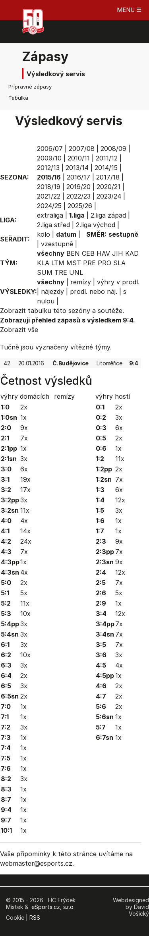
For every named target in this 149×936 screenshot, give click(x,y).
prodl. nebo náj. (93, 291)
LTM (57, 263)
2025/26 (80, 206)
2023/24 (109, 196)
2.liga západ (108, 215)
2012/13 (48, 168)
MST (73, 263)
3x (23, 459)
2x (23, 407)
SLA (119, 263)
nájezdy (52, 291)
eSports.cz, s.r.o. (53, 906)
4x (24, 521)
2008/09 (113, 148)
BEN (73, 253)
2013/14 (77, 168)
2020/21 (108, 187)
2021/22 (48, 196)
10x (25, 614)
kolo (43, 234)
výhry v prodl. (118, 282)
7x (24, 438)
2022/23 (78, 196)
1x (23, 417)
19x (25, 479)
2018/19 (48, 187)
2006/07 (50, 148)
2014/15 (106, 168)
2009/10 (49, 158)
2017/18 (108, 177)
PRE (89, 263)
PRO (104, 263)
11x (24, 510)
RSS (34, 917)
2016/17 (78, 177)
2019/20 (78, 187)
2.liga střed (53, 225)
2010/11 (79, 158)
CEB (88, 253)
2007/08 (82, 148)
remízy (80, 282)
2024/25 (49, 206)
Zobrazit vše (19, 330)
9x (24, 428)
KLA (43, 263)
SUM (44, 272)
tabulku (39, 311)
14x (25, 531)
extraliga (50, 215)
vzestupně (57, 244)
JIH (117, 253)
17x (25, 490)
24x (25, 541)
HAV (103, 253)
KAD (132, 253)
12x (120, 500)
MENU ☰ (129, 10)
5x (23, 593)
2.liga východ (95, 225)
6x (24, 469)
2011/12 (107, 158)
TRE (60, 272)
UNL (76, 272)
